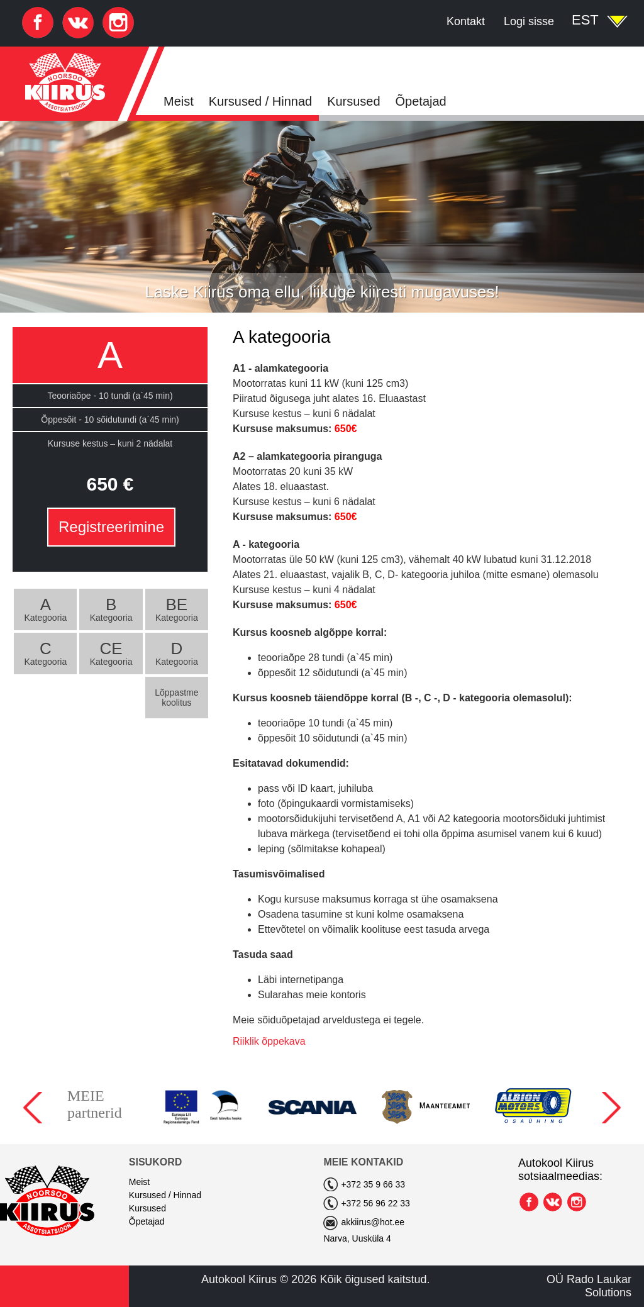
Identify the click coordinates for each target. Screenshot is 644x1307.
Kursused (353, 101)
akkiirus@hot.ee (372, 1222)
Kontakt (466, 21)
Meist (179, 101)
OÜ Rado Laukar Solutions (589, 1286)
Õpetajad (421, 101)
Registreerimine (111, 526)
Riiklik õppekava (269, 1041)
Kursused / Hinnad (261, 101)
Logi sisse (529, 21)
